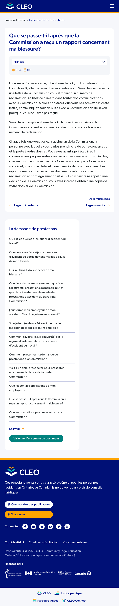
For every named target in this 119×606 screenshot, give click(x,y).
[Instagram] (33, 526)
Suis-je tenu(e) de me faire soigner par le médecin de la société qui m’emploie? (35, 325)
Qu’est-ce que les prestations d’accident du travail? (37, 241)
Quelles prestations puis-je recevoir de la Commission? (35, 415)
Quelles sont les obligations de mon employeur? (32, 388)
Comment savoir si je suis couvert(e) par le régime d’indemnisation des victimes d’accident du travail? (36, 341)
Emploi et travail (15, 20)
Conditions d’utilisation (43, 542)
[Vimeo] (59, 526)
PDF (27, 70)
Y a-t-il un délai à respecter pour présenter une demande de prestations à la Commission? (36, 372)
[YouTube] (50, 526)
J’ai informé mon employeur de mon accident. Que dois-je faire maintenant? (34, 312)
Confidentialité (14, 542)
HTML (16, 70)
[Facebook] (25, 526)
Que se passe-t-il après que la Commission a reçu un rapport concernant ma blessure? (37, 401)
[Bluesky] (42, 526)
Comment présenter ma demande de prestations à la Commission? (33, 357)
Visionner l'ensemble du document (36, 438)
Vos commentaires (75, 542)
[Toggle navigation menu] (112, 6)
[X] (67, 526)
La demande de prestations (46, 20)
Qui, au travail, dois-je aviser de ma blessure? (31, 272)
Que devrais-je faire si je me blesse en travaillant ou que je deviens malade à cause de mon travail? (37, 257)
